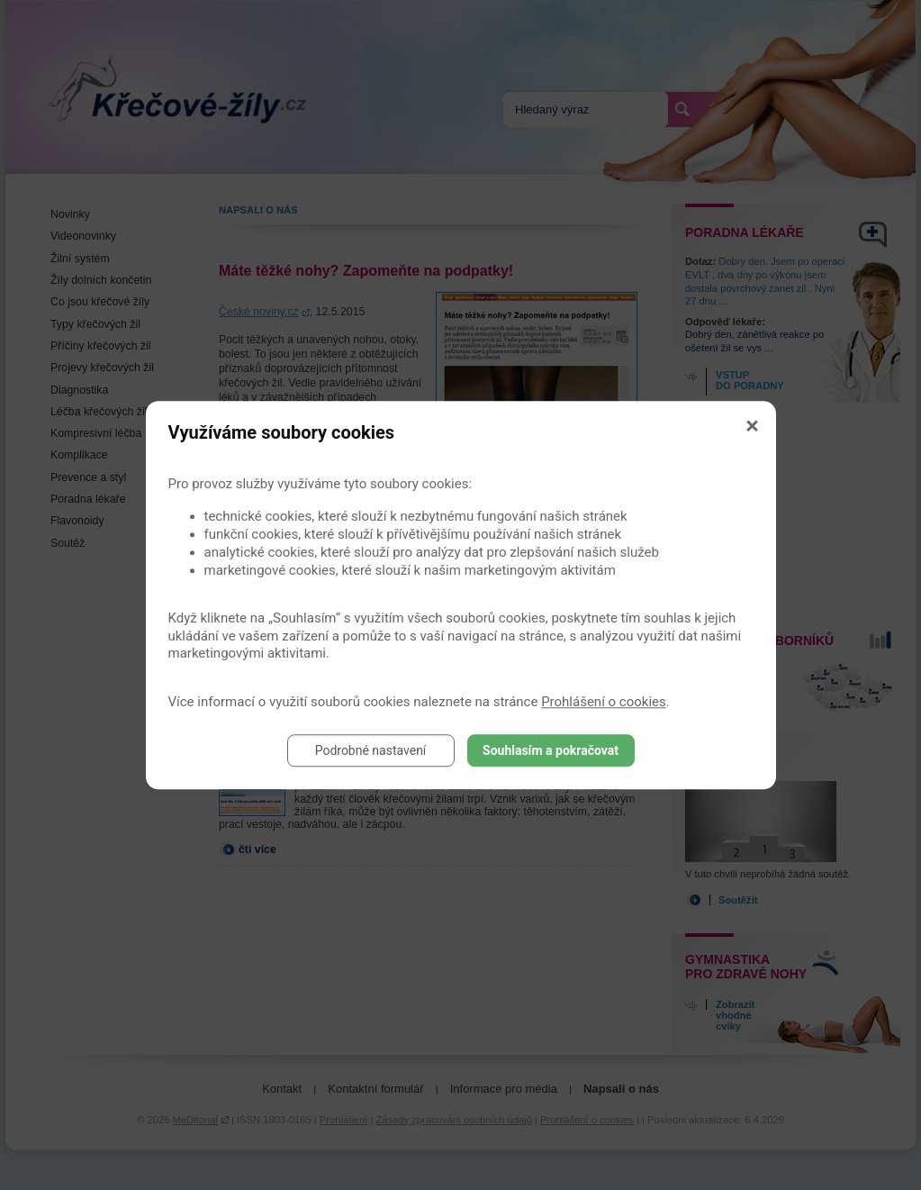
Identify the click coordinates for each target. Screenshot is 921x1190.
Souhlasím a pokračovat (551, 750)
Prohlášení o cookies (603, 702)
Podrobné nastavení (371, 750)
